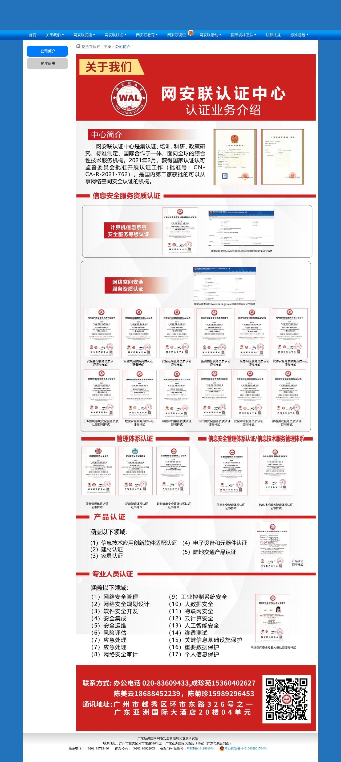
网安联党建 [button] (83, 35)
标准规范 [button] (297, 35)
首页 (32, 35)
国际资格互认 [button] (242, 35)
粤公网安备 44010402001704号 (243, 748)
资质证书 (47, 63)
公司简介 (47, 51)
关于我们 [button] (53, 35)
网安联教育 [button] (145, 35)
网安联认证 (114, 35)
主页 (107, 47)
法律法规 (273, 35)
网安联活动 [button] (209, 35)
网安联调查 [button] (177, 35)
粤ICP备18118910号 (200, 748)
